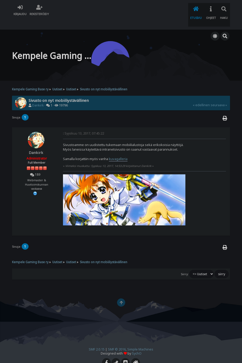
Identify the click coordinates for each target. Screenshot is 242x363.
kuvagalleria (118, 148)
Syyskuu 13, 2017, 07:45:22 (83, 122)
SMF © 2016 (117, 338)
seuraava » (219, 94)
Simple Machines (140, 338)
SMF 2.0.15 (97, 338)
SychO (137, 343)
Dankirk (38, 95)
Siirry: (184, 263)
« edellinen (201, 94)
